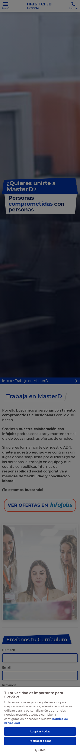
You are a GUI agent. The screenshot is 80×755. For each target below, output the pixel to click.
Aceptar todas (40, 731)
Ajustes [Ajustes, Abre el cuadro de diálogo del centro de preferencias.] (40, 750)
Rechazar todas (40, 740)
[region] (40, 721)
